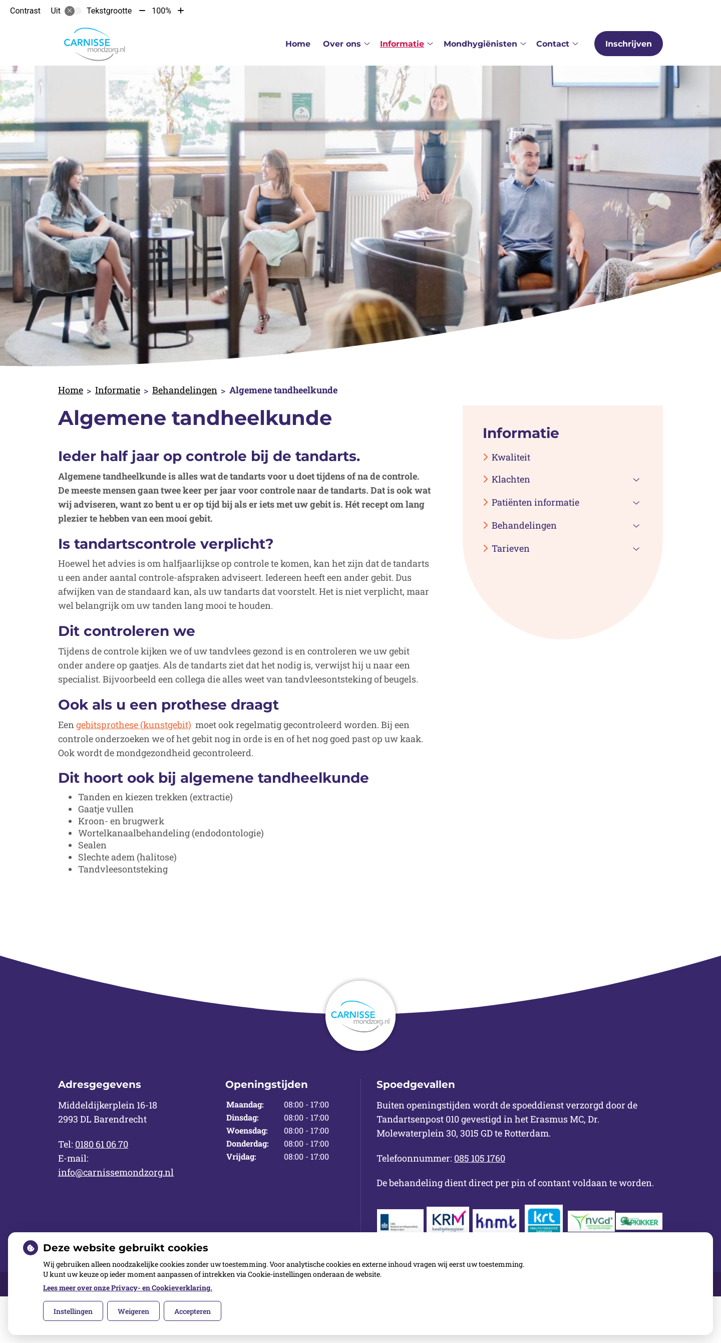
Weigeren (133, 1311)
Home (297, 44)
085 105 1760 (479, 1158)
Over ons (342, 44)
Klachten (511, 479)
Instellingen (73, 1311)
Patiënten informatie (535, 502)
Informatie (402, 44)
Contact (552, 44)
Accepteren (192, 1311)
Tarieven (511, 548)
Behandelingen (184, 390)
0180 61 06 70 (101, 1144)
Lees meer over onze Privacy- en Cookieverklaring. (127, 1287)
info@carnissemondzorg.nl (116, 1172)
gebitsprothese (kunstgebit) (133, 725)
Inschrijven (628, 44)
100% (161, 11)
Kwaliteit (511, 457)
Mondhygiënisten (480, 44)
